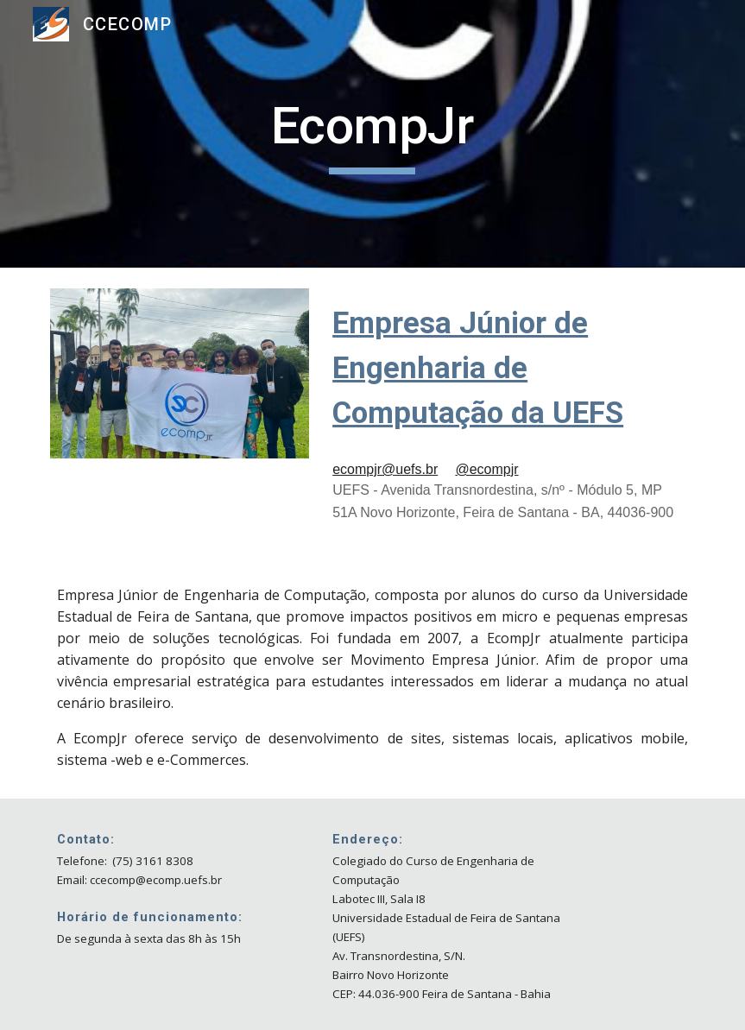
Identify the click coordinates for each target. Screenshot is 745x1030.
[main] (372, 133)
